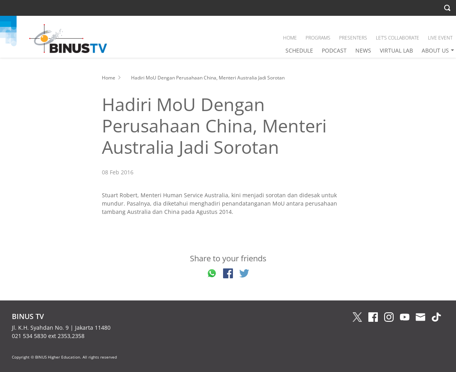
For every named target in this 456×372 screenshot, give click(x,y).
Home (108, 77)
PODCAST (334, 50)
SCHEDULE (299, 50)
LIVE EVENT (440, 37)
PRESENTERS (353, 37)
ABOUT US (435, 50)
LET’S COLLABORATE (397, 37)
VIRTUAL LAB (396, 50)
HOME (290, 37)
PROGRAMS (318, 37)
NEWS (363, 50)
